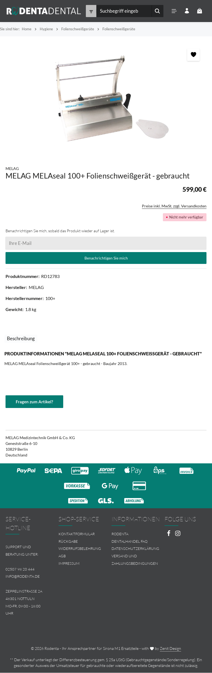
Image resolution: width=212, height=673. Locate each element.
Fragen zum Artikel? (34, 401)
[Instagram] (178, 535)
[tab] (20, 339)
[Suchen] (157, 11)
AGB (62, 556)
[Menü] (173, 11)
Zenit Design (170, 648)
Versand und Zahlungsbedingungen (135, 560)
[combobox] (123, 11)
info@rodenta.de (23, 576)
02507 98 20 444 (20, 569)
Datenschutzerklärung (135, 549)
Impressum (69, 563)
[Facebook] (169, 535)
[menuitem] (79, 534)
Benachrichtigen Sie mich (106, 258)
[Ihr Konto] (186, 11)
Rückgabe (68, 541)
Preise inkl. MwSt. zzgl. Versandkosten (174, 206)
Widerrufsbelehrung (80, 549)
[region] (106, 98)
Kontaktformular (77, 534)
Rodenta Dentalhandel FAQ (129, 538)
